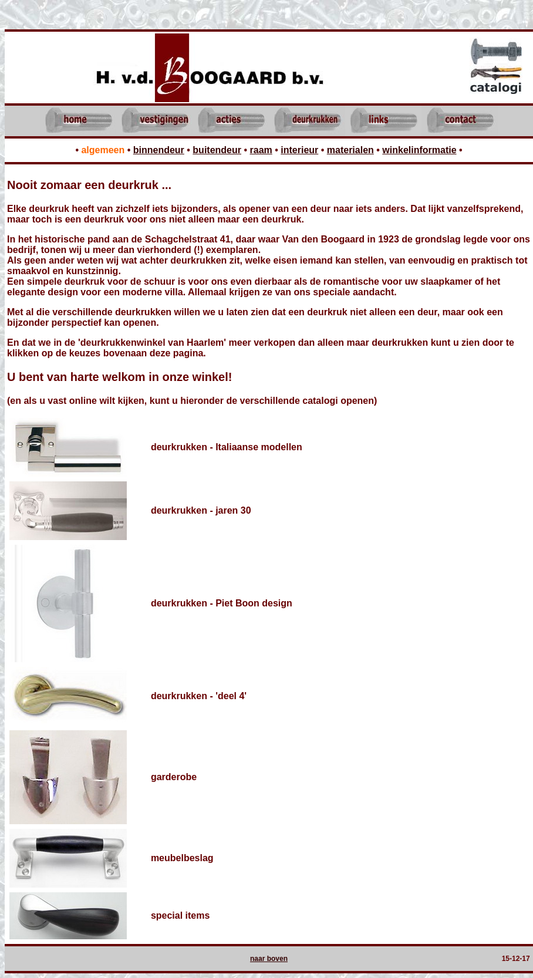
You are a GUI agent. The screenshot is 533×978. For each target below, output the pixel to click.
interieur (299, 150)
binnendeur (158, 150)
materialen (350, 150)
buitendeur (217, 150)
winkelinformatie (419, 150)
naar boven (269, 959)
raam (261, 150)
